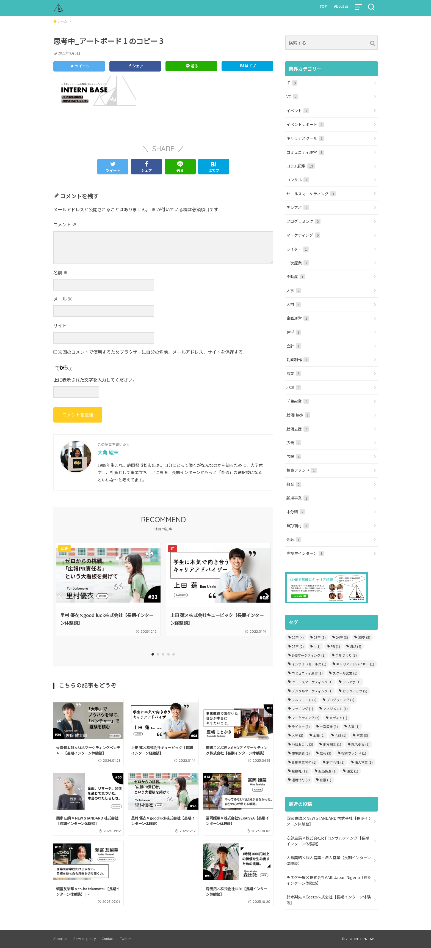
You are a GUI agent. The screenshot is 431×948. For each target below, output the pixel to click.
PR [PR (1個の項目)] (335, 646)
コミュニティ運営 (305, 152)
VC (292, 96)
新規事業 (297, 498)
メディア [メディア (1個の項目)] (338, 717)
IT (291, 83)
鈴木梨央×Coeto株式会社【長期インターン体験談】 (328, 899)
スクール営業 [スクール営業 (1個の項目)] (345, 673)
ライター (297, 249)
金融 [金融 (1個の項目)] (325, 779)
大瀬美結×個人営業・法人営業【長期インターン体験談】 (328, 860)
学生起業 (297, 401)
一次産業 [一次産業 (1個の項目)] (329, 726)
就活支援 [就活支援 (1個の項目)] (360, 744)
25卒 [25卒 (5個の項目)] (364, 637)
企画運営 (297, 318)
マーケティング (303, 235)
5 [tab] (174, 654)
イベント (297, 110)
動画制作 (297, 359)
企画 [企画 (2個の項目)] (319, 735)
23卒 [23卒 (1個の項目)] (320, 637)
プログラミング (303, 221)
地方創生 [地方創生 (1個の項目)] (332, 744)
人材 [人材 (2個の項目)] (297, 735)
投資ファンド (301, 470)
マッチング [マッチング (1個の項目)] (302, 708)
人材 (293, 304)
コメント (64, 224)
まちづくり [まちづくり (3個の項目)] (346, 655)
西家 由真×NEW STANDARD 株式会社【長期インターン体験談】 (329, 821)
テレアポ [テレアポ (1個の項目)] (351, 682)
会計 (293, 346)
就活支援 (297, 429)
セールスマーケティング (311, 193)
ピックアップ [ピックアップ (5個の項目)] (354, 691)
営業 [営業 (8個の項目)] (362, 735)
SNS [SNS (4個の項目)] (355, 646)
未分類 (295, 511)
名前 (60, 272)
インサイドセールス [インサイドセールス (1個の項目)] (309, 664)
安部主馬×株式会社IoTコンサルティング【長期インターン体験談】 (327, 840)
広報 (293, 456)
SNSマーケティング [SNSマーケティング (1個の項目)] (308, 655)
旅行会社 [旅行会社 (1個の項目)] (335, 762)
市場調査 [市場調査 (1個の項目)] (301, 753)
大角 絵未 (108, 452)
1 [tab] (153, 654)
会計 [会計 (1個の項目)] (340, 735)
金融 (293, 539)
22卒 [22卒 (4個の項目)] (298, 637)
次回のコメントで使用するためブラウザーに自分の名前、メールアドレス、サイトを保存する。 (152, 352)
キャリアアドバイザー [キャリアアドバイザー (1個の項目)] (355, 664)
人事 (293, 290)
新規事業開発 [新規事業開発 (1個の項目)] (304, 762)
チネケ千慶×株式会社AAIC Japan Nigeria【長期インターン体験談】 (328, 880)
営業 (293, 373)
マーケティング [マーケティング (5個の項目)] (305, 717)
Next (267, 596)
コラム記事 (300, 166)
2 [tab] (158, 654)
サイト (60, 325)
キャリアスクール (305, 138)
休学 (293, 332)
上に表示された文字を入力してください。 (95, 379)
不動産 (295, 276)
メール (62, 298)
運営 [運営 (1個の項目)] (352, 771)
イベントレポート (305, 124)
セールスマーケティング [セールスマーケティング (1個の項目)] (312, 682)
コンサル (297, 179)
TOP (323, 6)
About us (341, 6)
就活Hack (298, 415)
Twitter (125, 938)
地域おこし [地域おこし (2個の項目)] (302, 744)
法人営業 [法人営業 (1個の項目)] (364, 762)
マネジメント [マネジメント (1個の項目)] (335, 708)
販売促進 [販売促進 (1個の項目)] (327, 771)
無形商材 (297, 525)
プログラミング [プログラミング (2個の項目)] (340, 699)
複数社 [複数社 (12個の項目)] (300, 771)
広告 (293, 442)
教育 (293, 484)
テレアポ (297, 207)
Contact (108, 938)
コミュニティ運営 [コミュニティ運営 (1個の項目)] (307, 673)
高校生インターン (305, 553)
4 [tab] (169, 654)
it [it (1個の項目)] (317, 646)
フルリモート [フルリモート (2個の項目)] (304, 699)
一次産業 (297, 262)
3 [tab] (163, 654)
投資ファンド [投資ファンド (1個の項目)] (353, 753)
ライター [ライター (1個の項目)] (301, 726)
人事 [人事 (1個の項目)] (354, 726)
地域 (293, 387)
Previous (60, 596)
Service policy (84, 938)
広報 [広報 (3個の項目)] (325, 753)
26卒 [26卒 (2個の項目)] (298, 646)
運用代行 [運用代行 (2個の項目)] (301, 779)
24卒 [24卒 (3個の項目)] (342, 637)
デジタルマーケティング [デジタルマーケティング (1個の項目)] (312, 691)
